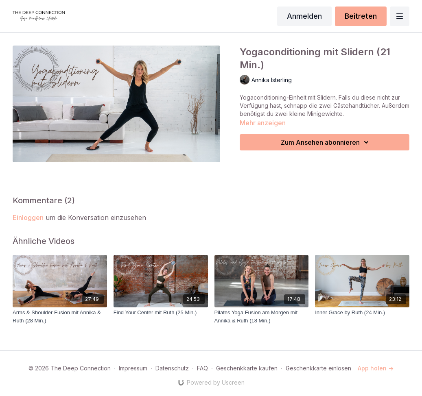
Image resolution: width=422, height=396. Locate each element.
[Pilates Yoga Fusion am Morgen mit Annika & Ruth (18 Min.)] (261, 316)
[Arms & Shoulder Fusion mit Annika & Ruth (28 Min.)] (60, 316)
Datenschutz (172, 368)
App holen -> (376, 368)
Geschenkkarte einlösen (318, 368)
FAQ (202, 368)
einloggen (28, 217)
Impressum (133, 368)
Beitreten (361, 16)
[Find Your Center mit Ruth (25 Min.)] (161, 313)
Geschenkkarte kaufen (247, 368)
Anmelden (304, 16)
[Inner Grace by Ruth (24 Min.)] (362, 313)
